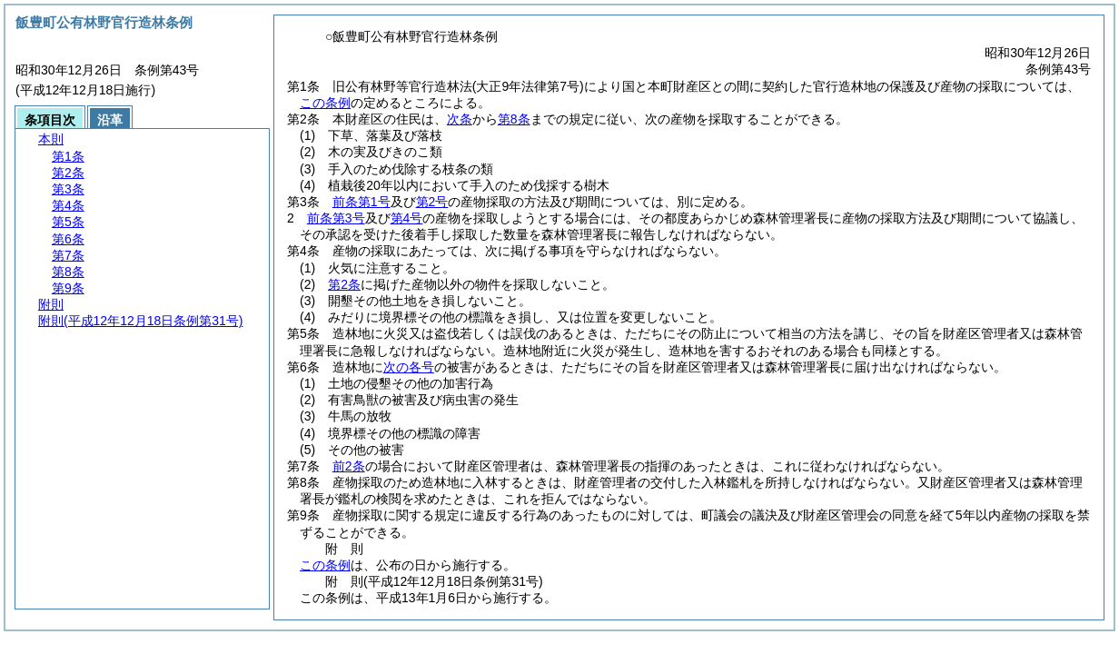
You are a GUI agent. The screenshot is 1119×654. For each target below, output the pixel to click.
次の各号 (408, 367)
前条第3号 (336, 218)
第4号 (407, 218)
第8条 (514, 119)
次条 (459, 119)
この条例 (325, 102)
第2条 (344, 284)
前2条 (348, 466)
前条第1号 (361, 201)
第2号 (432, 201)
